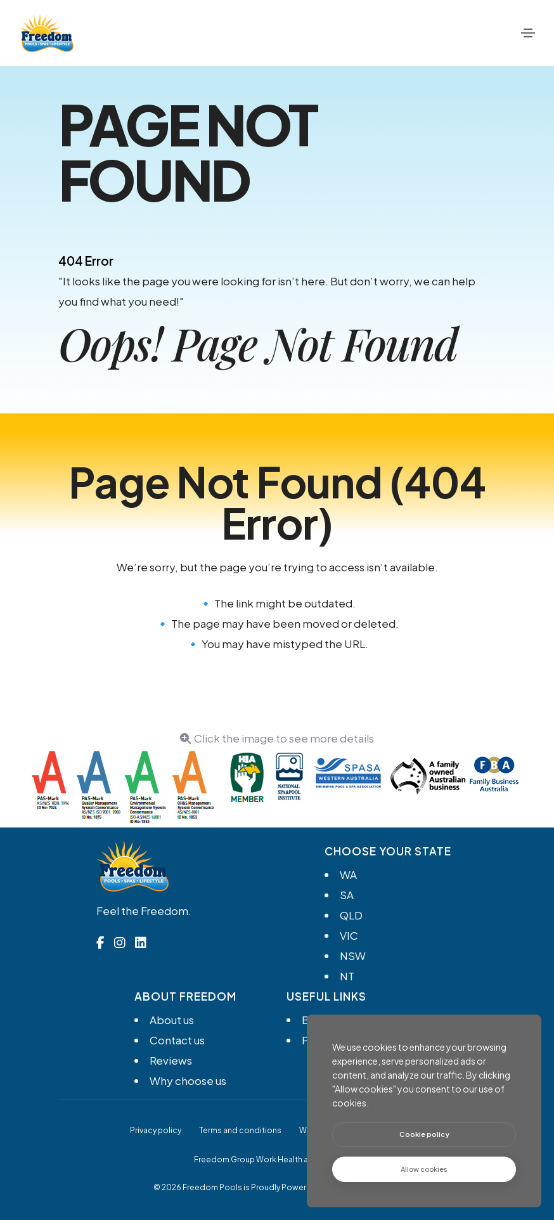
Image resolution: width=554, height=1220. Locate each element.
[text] (424, 1170)
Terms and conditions (240, 1130)
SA (347, 895)
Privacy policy (155, 1130)
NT (347, 976)
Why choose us (188, 1080)
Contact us (177, 1040)
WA (348, 874)
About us (172, 1020)
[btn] (424, 1134)
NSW (353, 956)
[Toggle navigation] (528, 33)
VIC (349, 935)
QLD (351, 915)
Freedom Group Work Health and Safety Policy (281, 1159)
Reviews (171, 1060)
